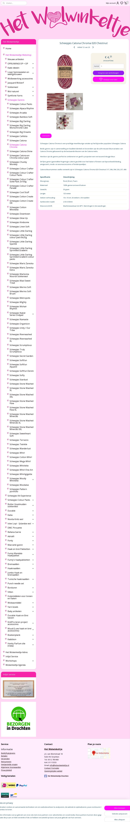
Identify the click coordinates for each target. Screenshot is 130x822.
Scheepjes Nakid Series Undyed (22, 314)
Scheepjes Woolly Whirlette (22, 479)
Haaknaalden (21, 568)
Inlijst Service (12, 656)
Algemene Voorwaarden (11, 767)
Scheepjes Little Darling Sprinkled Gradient (21, 249)
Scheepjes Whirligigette (21, 474)
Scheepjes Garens (21, 100)
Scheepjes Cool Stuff (19, 192)
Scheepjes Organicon (20, 323)
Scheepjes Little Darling (21, 231)
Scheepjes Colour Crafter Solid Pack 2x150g (22, 180)
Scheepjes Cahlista (18, 136)
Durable (21, 510)
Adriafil (21, 536)
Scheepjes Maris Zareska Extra (21, 268)
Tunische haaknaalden (21, 579)
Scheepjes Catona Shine (21, 151)
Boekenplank (21, 635)
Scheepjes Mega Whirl (20, 461)
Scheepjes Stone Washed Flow (21, 402)
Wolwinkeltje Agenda (16, 665)
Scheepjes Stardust (19, 379)
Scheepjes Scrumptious (21, 345)
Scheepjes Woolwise (19, 485)
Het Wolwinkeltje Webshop (20, 55)
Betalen (4, 756)
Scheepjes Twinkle (18, 444)
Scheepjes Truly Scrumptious (17, 350)
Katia (21, 515)
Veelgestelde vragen (9, 764)
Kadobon (21, 639)
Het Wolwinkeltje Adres (17, 652)
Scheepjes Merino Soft (20, 287)
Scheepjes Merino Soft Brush (20, 292)
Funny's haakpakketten (21, 559)
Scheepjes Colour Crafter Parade (22, 187)
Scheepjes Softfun (18, 360)
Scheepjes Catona (18, 140)
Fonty (21, 540)
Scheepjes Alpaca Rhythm (22, 108)
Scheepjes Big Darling (20, 121)
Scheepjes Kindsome (19, 222)
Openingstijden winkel (53, 771)
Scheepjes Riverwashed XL (21, 339)
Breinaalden (21, 564)
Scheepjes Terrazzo (19, 440)
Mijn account (112, 3)
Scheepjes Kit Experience (19, 495)
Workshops (20, 660)
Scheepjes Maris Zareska (21, 263)
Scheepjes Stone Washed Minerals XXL (21, 428)
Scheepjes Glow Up (19, 218)
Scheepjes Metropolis (20, 298)
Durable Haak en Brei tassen (18, 616)
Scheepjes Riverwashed (21, 334)
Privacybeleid (6, 770)
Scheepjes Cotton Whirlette (18, 208)
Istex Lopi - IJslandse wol (21, 523)
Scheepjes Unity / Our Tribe (20, 329)
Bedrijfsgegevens (8, 753)
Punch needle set (16, 583)
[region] (48, 812)
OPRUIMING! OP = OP (21, 63)
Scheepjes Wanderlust (20, 448)
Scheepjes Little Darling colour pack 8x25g (21, 236)
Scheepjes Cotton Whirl (21, 457)
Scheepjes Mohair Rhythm (18, 307)
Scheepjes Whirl (17, 452)
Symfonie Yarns (21, 95)
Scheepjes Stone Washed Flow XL (21, 408)
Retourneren (6, 761)
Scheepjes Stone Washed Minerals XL (21, 421)
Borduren (21, 587)
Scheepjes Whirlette (19, 465)
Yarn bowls (21, 607)
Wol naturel (21, 91)
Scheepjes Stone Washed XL (21, 389)
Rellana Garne (21, 532)
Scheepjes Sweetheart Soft (20, 434)
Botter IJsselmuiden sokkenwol (21, 505)
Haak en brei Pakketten (21, 549)
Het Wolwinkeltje (53, 749)
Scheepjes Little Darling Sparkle (21, 242)
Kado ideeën (21, 67)
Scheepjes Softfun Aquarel (18, 365)
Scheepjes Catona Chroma (18, 145)
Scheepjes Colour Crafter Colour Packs (22, 173)
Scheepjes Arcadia (18, 112)
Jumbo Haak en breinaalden (15, 573)
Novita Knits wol (21, 519)
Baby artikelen (21, 611)
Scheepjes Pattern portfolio (18, 490)
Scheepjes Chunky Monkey (18, 163)
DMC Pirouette (15, 527)
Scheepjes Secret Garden (21, 356)
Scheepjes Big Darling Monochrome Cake (20, 126)
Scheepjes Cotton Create (21, 196)
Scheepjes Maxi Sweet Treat (20, 281)
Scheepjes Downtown (20, 213)
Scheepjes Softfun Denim (22, 371)
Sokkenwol (21, 87)
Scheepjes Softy (17, 375)
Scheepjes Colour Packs (21, 104)
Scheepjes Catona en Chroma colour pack (19, 156)
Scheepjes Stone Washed (21, 383)
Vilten (21, 592)
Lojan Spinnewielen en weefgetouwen (21, 73)
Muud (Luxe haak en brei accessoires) (21, 629)
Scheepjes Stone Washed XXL (21, 395)
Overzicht (46, 136)
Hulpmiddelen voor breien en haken (20, 597)
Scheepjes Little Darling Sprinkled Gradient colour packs (22, 257)
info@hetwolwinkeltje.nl (59, 765)
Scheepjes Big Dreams (20, 132)
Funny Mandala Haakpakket (21, 554)
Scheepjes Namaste (19, 319)
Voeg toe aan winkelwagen (108, 73)
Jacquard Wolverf (16, 82)
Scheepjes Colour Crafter (22, 168)
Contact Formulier (51, 768)
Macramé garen (21, 544)
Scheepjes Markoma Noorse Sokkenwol (19, 275)
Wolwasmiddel (21, 602)
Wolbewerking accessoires (20, 78)
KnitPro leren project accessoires (21, 623)
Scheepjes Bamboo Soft (21, 117)
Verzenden (5, 759)
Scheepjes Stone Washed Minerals (21, 415)
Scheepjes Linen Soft (19, 226)
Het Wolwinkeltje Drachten (56, 776)
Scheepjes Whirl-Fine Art (21, 469)
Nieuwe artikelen (16, 59)
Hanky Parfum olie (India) (21, 644)
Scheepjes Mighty (18, 302)
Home (8, 48)
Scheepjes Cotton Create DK (21, 202)
